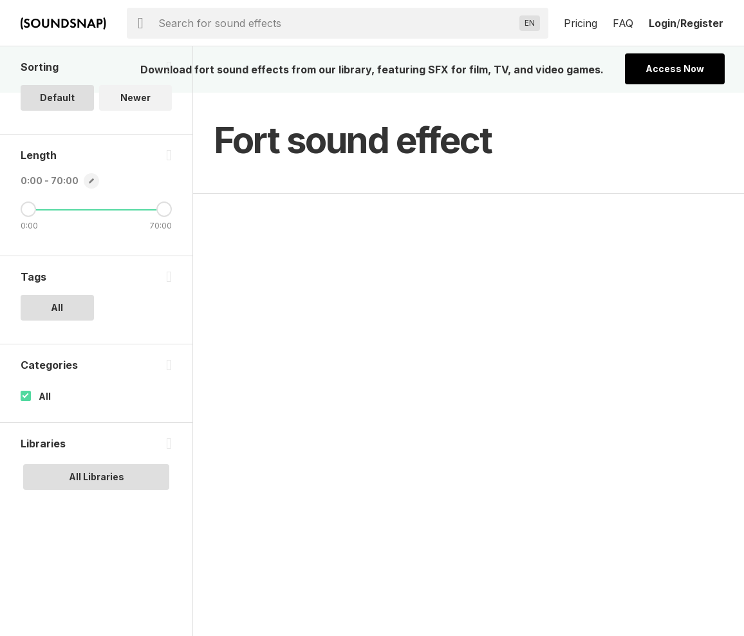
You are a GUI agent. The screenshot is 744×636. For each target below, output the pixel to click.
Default (57, 97)
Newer (135, 97)
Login (662, 23)
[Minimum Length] (28, 209)
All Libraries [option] (96, 476)
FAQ (623, 23)
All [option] (57, 307)
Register (701, 23)
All (45, 396)
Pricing (580, 23)
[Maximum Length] (164, 209)
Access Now (675, 68)
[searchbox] (336, 23)
